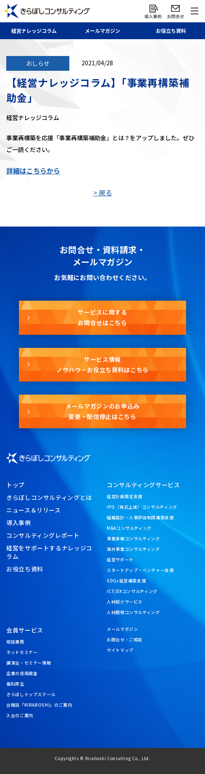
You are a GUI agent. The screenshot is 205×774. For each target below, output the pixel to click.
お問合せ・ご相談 (124, 639)
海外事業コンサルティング (133, 549)
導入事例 (18, 522)
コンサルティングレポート (43, 535)
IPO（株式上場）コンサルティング (142, 507)
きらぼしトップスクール (30, 694)
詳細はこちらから (33, 170)
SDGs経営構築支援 (126, 580)
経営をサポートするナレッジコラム (49, 552)
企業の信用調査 (21, 673)
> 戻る (102, 192)
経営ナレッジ (34, 30)
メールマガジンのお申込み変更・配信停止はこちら (102, 411)
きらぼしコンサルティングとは (49, 497)
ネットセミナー (21, 652)
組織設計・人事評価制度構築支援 (140, 517)
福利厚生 (15, 684)
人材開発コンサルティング (133, 612)
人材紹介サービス (124, 601)
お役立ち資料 (24, 569)
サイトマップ (120, 650)
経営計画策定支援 (124, 496)
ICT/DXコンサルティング (132, 591)
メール (102, 30)
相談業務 (15, 641)
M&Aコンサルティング (129, 528)
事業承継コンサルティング (133, 538)
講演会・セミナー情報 (28, 662)
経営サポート (120, 559)
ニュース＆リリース (33, 510)
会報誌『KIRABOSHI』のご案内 (39, 705)
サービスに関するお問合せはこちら (102, 317)
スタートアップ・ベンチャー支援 (140, 570)
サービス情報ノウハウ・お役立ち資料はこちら (102, 364)
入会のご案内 (19, 715)
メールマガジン (122, 629)
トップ (15, 484)
